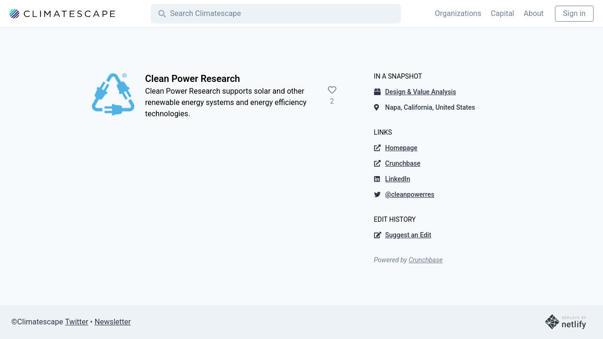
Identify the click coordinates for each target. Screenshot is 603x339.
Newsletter (113, 321)
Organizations (458, 13)
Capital (502, 13)
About (533, 13)
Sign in (574, 13)
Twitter (76, 321)
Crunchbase (425, 260)
